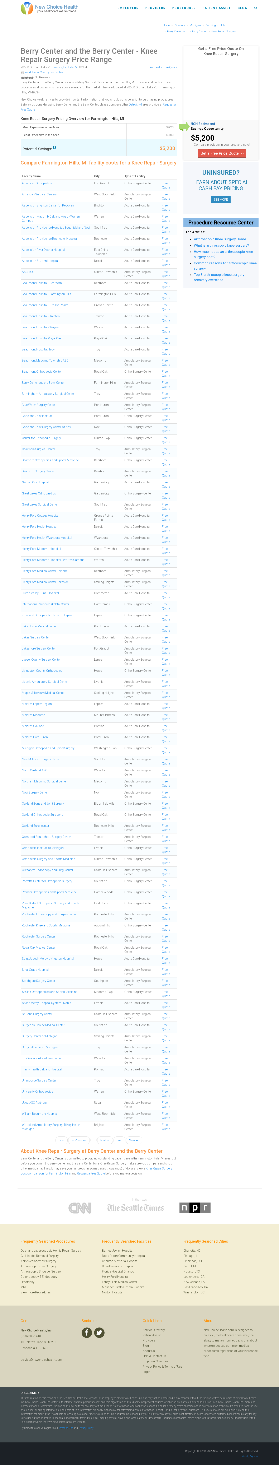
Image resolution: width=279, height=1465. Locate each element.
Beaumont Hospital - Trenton (41, 316)
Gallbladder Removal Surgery (40, 1255)
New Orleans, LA (194, 1282)
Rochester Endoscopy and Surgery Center (49, 914)
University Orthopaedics (37, 1091)
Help (146, 1356)
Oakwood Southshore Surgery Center (46, 836)
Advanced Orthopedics (37, 183)
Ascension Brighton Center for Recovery (48, 205)
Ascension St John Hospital (40, 260)
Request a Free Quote (163, 67)
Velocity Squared (250, 1456)
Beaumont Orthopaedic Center (42, 371)
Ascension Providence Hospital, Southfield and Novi (56, 227)
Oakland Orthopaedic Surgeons (42, 814)
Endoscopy (49, 1276)
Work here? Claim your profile (42, 72)
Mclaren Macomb (33, 715)
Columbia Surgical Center (38, 449)
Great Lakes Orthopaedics (39, 493)
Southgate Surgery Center (38, 980)
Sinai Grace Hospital (35, 969)
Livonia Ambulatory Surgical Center (45, 681)
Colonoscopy (30, 1276)
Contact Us (159, 1356)
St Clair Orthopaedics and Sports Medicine (49, 992)
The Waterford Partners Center (42, 1058)
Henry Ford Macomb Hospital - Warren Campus (53, 560)
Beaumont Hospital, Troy (38, 349)
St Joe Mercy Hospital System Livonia (46, 1003)
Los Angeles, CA (194, 1276)
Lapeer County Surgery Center (41, 659)
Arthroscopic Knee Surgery (38, 1266)
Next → (105, 1140)
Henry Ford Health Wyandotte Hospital (47, 537)
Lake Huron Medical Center (39, 626)
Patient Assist (216, 8)
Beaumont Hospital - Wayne (40, 327)
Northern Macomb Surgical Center (44, 781)
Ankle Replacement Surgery (38, 1261)
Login (146, 1371)
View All (134, 1140)
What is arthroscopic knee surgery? (221, 245)
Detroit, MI (135, 104)
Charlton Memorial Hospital (120, 1261)
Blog (242, 8)
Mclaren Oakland (33, 726)
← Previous (79, 1140)
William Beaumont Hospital (40, 1113)
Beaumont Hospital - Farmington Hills (46, 294)
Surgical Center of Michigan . (40, 1047)
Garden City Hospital (35, 482)
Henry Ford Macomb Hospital (41, 548)
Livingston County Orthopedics (42, 670)
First (61, 1140)
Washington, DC (194, 1292)
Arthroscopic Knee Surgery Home (220, 239)
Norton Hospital (112, 1292)
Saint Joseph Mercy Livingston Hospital (48, 958)
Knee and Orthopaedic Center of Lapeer (47, 615)
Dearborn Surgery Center (38, 471)
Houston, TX (191, 1271)
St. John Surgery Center (37, 1014)
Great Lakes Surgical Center (40, 504)
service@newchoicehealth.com (41, 1359)
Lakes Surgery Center (35, 637)
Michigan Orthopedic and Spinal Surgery (48, 748)
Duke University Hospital (118, 1266)
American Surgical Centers (39, 194)
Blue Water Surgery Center (39, 404)
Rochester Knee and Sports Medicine (46, 925)
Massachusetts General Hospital (123, 1287)
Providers (155, 8)
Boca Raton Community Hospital (123, 1255)
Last (119, 1140)
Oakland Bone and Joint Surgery (43, 803)
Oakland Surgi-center (35, 825)
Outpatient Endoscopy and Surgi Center (47, 870)
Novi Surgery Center (35, 792)
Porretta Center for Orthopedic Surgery (47, 881)
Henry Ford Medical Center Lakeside (45, 582)
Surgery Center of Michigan (39, 1036)
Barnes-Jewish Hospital (117, 1250)
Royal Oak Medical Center (38, 947)
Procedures (184, 8)
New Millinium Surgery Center (41, 759)
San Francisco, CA (195, 1287)
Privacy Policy (152, 1366)
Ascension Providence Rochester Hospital (49, 238)
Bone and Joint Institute (37, 416)
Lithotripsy (27, 1282)
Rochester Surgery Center (38, 936)
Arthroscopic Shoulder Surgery (41, 1271)
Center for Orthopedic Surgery (41, 438)
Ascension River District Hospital (43, 249)
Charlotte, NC (192, 1250)
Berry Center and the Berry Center (77, 51)
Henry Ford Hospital (115, 1276)
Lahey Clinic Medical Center (119, 1282)
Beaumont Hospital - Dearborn (42, 283)
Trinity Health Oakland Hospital (42, 1069)
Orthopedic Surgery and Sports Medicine (48, 859)
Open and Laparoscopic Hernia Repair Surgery (51, 1250)
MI (76, 67)
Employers (127, 8)
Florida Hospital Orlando (118, 1271)
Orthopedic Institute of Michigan (43, 848)
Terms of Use (173, 1366)
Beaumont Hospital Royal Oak (41, 338)
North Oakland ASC (34, 770)
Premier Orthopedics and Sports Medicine (49, 892)
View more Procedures (36, 1292)
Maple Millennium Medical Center (43, 692)
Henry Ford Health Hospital (39, 526)
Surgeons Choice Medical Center (43, 1025)
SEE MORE (221, 199)
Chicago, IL (190, 1255)
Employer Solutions (156, 1361)
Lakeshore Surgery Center (39, 648)
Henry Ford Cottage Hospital (40, 515)
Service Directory (154, 1330)
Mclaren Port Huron (35, 737)
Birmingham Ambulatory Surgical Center (48, 393)
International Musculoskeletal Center (45, 604)
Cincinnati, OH (192, 1261)
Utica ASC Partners (34, 1102)
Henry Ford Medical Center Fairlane (44, 571)
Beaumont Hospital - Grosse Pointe (45, 305)
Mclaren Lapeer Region (37, 704)
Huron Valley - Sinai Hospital (40, 593)
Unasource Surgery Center (39, 1080)
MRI (23, 1287)
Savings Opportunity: (207, 129)
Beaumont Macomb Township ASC (45, 360)
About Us (149, 1351)
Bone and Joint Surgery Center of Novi (47, 427)
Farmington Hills (63, 67)
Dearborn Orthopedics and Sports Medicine (50, 460)
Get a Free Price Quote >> (222, 153)
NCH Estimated (203, 124)
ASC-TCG (28, 272)
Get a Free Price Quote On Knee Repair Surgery (221, 51)
